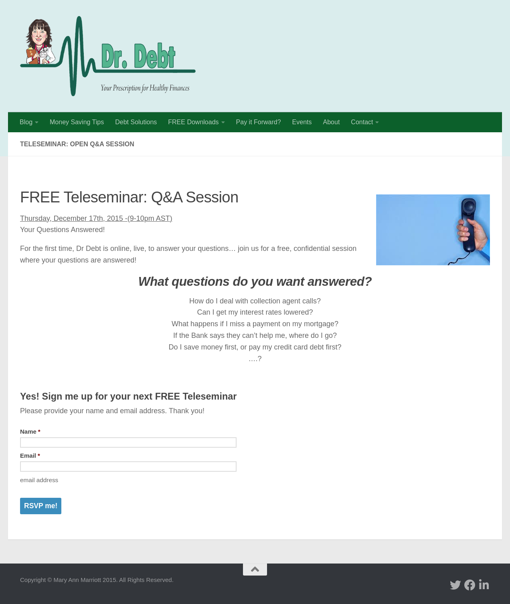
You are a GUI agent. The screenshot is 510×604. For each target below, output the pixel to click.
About (331, 122)
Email (30, 455)
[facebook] (470, 585)
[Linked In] (484, 585)
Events (302, 122)
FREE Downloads (193, 122)
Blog (26, 122)
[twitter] (455, 585)
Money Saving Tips (77, 122)
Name (30, 431)
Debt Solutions (136, 122)
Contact (362, 122)
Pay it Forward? (258, 122)
